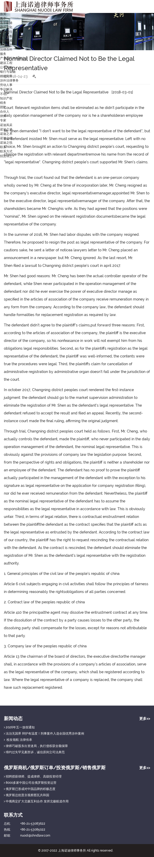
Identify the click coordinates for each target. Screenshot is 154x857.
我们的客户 (8, 36)
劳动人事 (6, 85)
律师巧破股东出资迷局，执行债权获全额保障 (36, 746)
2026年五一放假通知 (19, 727)
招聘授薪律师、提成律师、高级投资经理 (33, 776)
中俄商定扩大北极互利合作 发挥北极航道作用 (36, 801)
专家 (3, 120)
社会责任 (6, 32)
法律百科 (6, 49)
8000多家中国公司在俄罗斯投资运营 (30, 783)
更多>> (144, 718)
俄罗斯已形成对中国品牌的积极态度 (29, 789)
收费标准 (6, 40)
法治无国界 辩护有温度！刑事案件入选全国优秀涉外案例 (44, 733)
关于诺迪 (6, 23)
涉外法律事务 (9, 80)
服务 (3, 54)
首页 (3, 14)
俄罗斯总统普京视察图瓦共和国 (26, 795)
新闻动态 (6, 45)
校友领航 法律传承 (18, 740)
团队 (3, 107)
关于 (3, 18)
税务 (3, 103)
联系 (3, 147)
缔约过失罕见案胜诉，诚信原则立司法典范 (34, 752)
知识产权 (6, 98)
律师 (3, 116)
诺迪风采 (6, 125)
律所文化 (6, 27)
